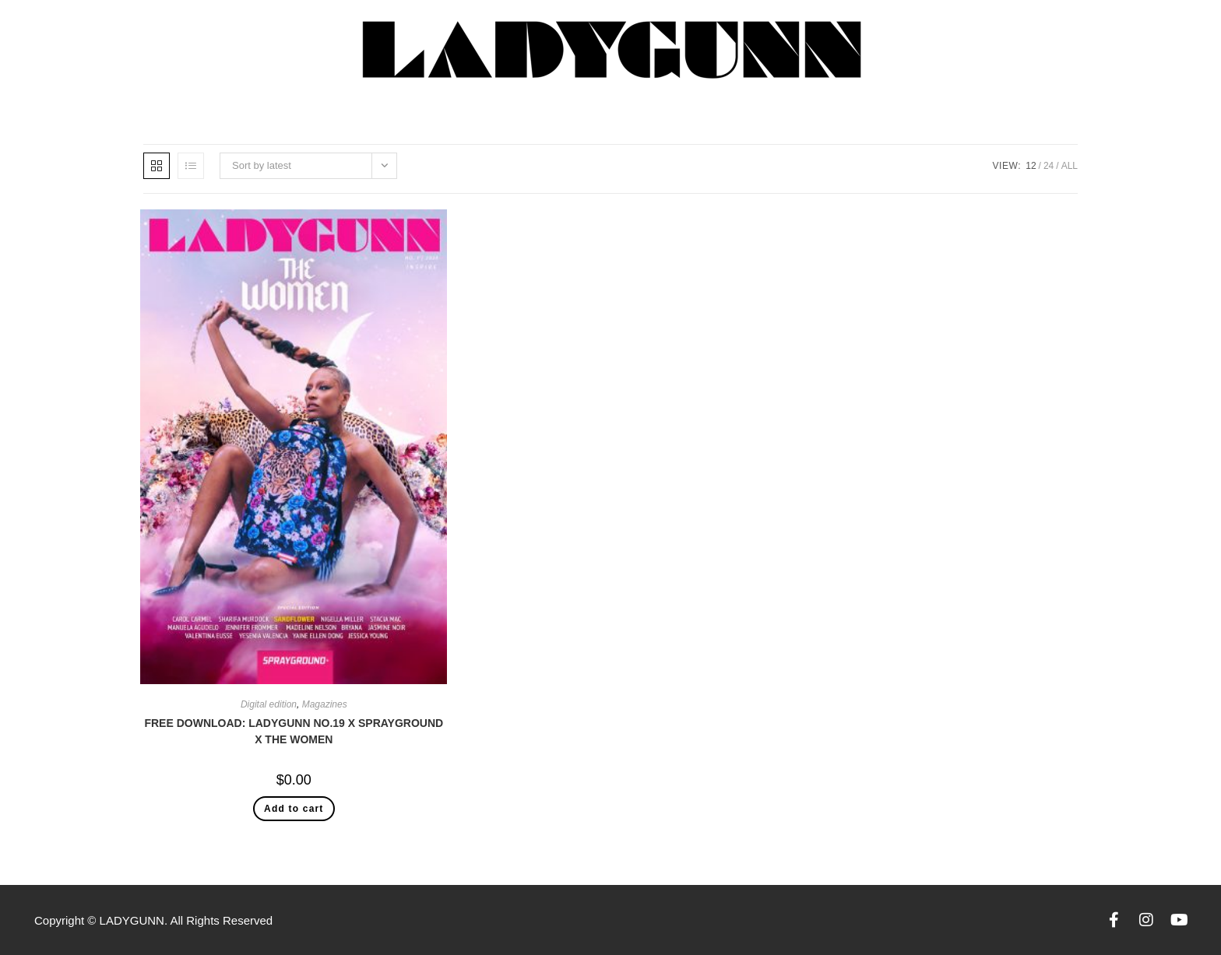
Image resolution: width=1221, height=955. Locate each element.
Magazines (324, 704)
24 (1048, 165)
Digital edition (269, 704)
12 (1031, 165)
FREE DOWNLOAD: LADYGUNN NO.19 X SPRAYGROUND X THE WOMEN (293, 731)
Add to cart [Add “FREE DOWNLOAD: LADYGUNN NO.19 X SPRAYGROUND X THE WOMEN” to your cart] (294, 808)
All (1069, 165)
